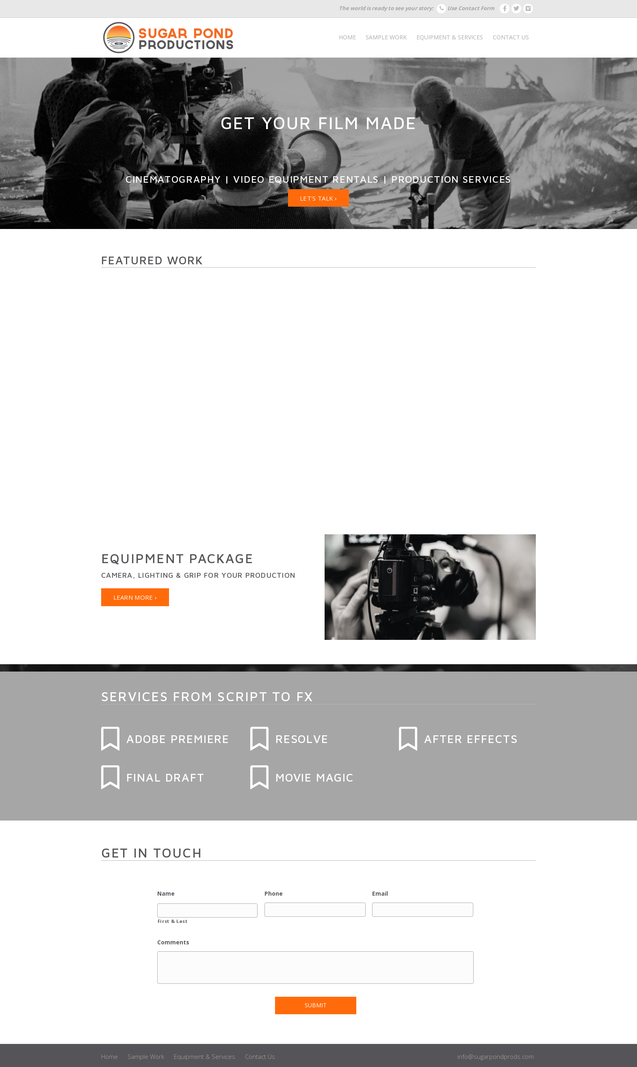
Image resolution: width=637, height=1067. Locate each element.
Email (380, 893)
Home (347, 37)
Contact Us (511, 37)
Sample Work (386, 37)
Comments (173, 941)
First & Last (173, 920)
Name (166, 893)
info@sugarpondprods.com (495, 1053)
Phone (273, 893)
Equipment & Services (449, 37)
